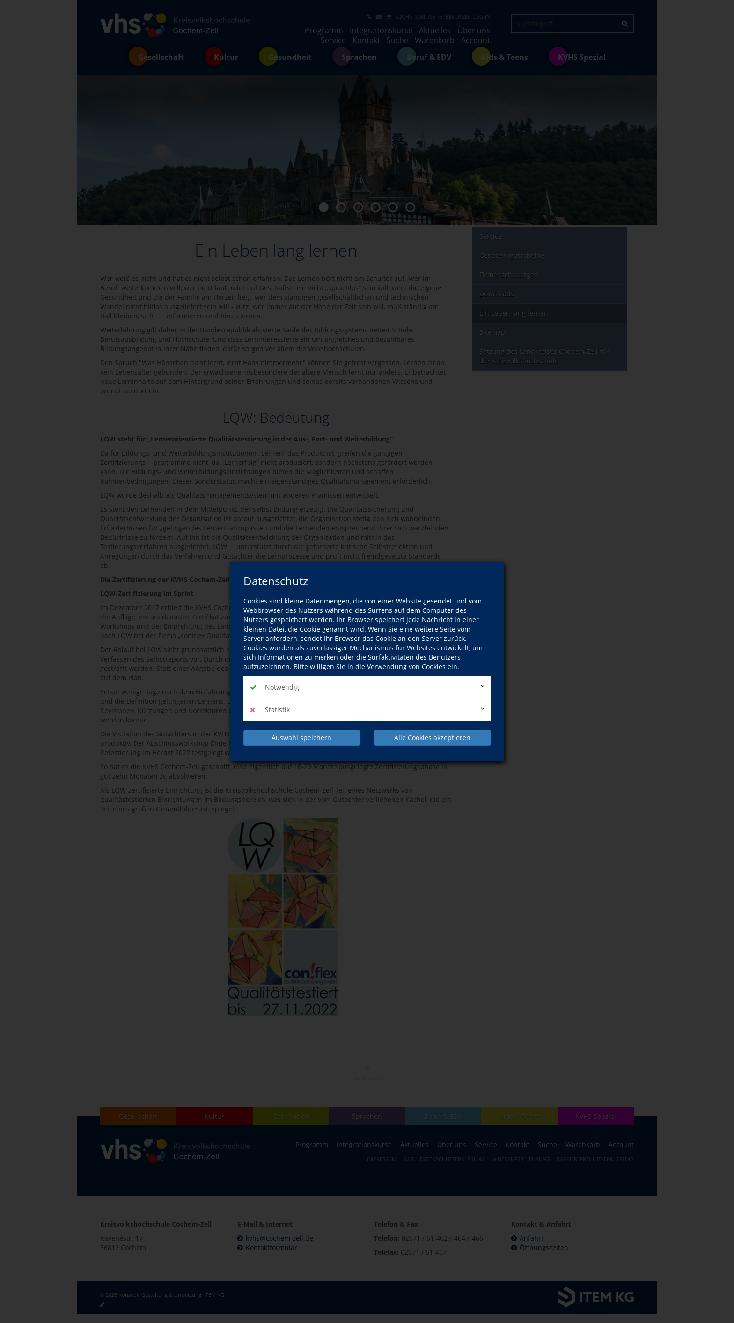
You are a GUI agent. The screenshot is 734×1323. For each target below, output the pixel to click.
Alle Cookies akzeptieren (432, 737)
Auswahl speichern (301, 737)
